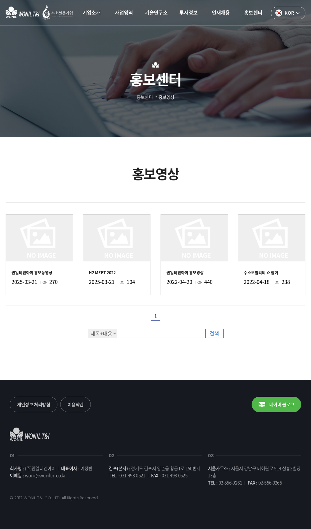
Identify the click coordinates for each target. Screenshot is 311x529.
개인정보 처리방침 (33, 404)
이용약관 (75, 404)
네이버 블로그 (276, 404)
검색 (214, 333)
